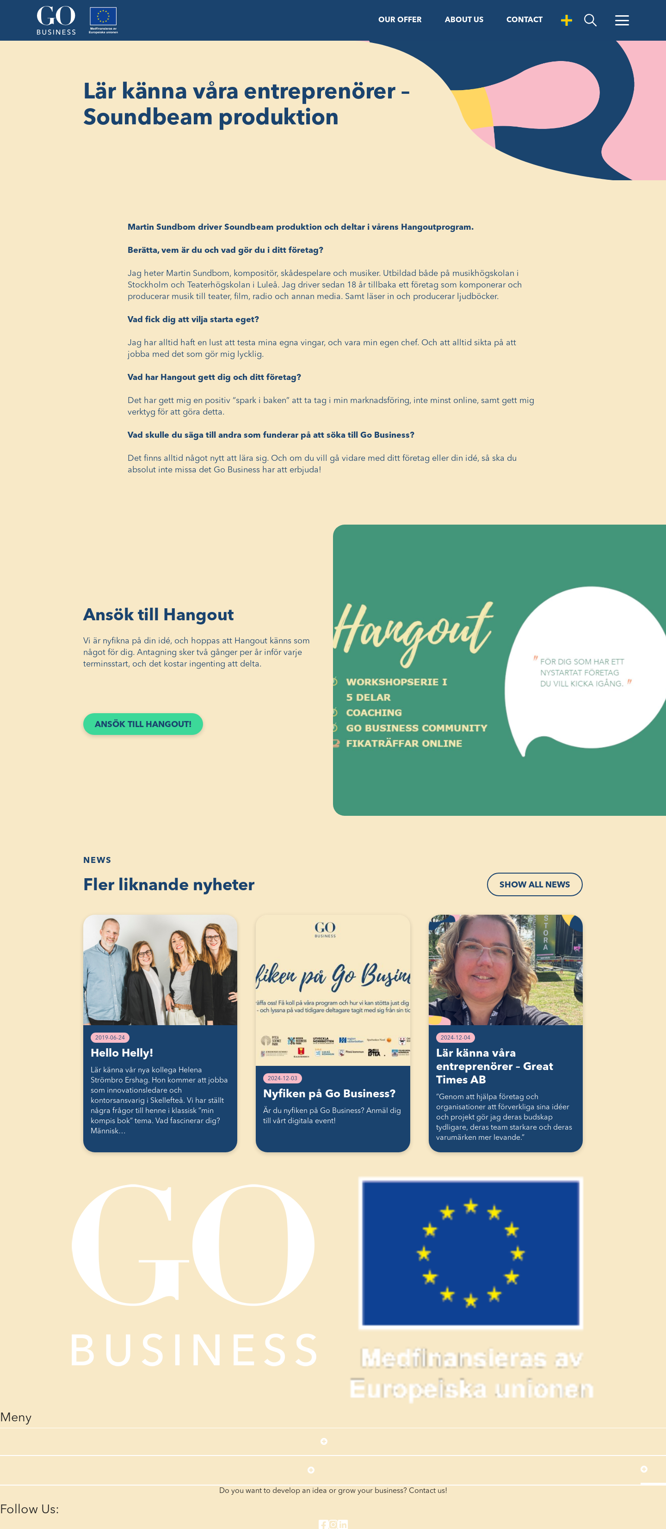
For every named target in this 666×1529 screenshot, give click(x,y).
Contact (524, 20)
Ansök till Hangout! (149, 727)
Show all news (535, 885)
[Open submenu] (324, 1441)
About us (464, 20)
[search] (590, 20)
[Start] (56, 20)
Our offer (400, 20)
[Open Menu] (622, 20)
